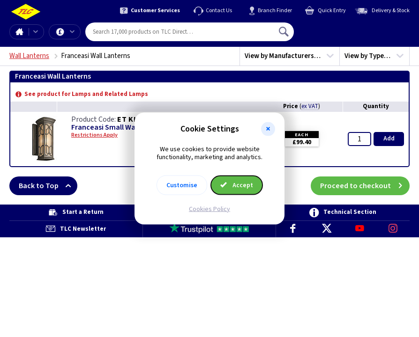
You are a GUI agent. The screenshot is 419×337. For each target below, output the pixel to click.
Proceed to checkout (365, 185)
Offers (72, 31)
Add (389, 138)
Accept (236, 185)
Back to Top (48, 185)
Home (19, 32)
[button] (268, 129)
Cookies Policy (209, 208)
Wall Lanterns (29, 56)
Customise (181, 185)
